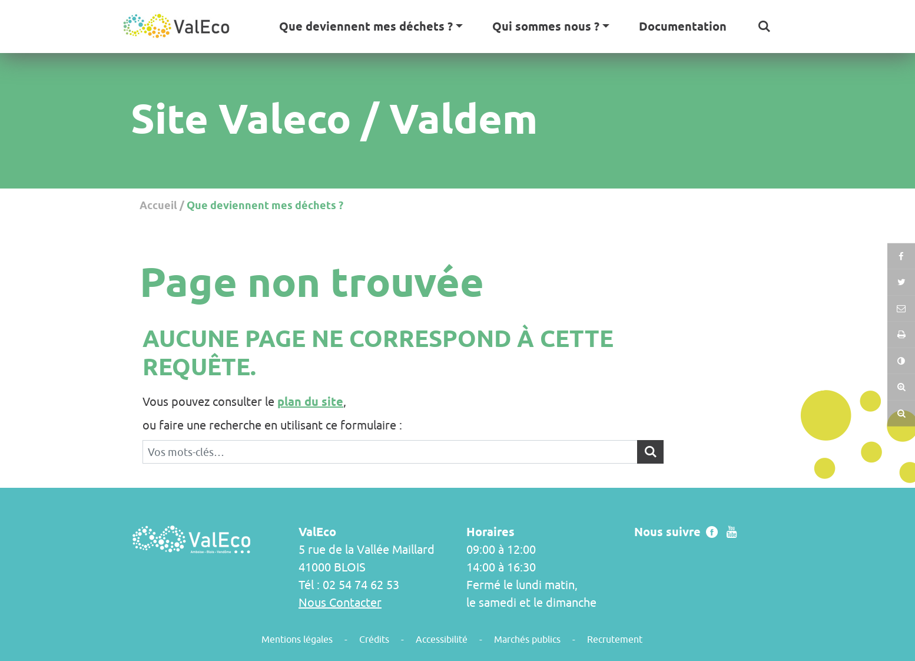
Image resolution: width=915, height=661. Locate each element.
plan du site (310, 402)
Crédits (374, 639)
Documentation (683, 26)
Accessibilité (442, 639)
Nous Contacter (340, 602)
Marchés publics (527, 639)
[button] (764, 26)
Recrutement (614, 639)
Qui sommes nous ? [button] (545, 26)
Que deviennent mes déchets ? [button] (366, 26)
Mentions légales (297, 639)
